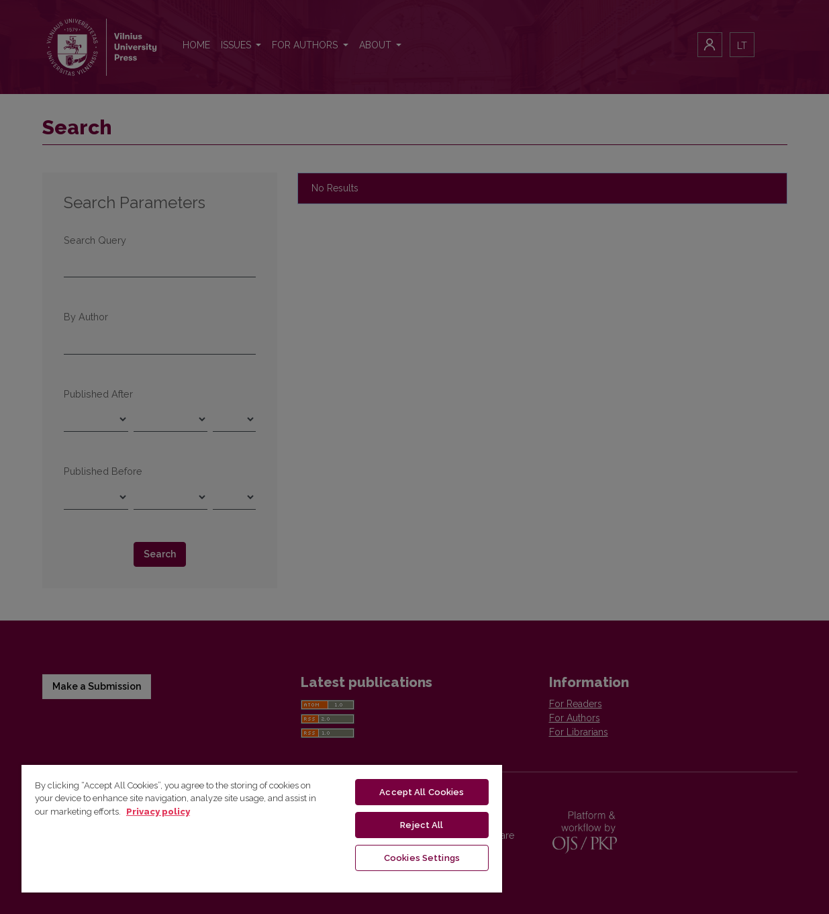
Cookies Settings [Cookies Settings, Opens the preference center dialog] (422, 858)
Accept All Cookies (421, 792)
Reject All (421, 825)
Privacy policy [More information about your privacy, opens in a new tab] (158, 812)
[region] (261, 828)
